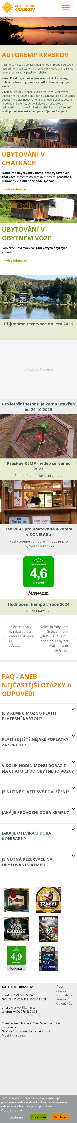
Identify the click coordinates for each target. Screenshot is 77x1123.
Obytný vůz (64, 1003)
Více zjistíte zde (11, 1110)
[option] (38, 31)
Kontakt (61, 999)
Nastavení (16, 1117)
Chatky (61, 991)
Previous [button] (3, 638)
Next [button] (73, 638)
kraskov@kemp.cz (23, 1007)
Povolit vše (38, 1117)
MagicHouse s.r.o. (14, 1035)
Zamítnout (60, 1117)
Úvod (60, 987)
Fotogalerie (64, 995)
